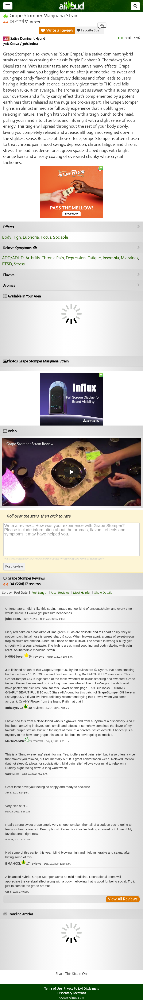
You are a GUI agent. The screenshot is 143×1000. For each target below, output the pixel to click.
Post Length (39, 593)
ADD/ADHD (13, 258)
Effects (71, 227)
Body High (11, 237)
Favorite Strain (89, 30)
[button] (58, 619)
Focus (46, 237)
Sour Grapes (71, 54)
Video (10, 431)
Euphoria (31, 237)
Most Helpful (81, 593)
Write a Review (57, 30)
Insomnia (111, 258)
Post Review (14, 566)
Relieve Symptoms (71, 248)
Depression (76, 258)
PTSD (7, 264)
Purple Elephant (83, 60)
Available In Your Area (22, 296)
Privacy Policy (67, 558)
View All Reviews (123, 899)
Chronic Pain (53, 258)
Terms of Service (88, 558)
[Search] (135, 6)
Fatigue (94, 258)
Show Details (103, 593)
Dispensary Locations (71, 993)
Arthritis (33, 258)
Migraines (129, 258)
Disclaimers (91, 989)
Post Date (20, 593)
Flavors (71, 275)
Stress (19, 264)
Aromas (71, 285)
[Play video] (71, 472)
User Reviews (60, 593)
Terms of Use (53, 989)
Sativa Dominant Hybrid (27, 38)
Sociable (60, 237)
